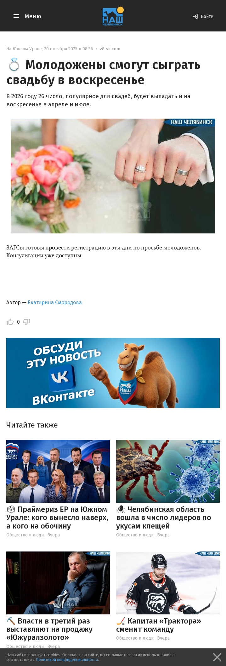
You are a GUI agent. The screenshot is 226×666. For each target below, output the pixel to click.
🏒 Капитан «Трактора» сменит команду (158, 625)
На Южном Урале (24, 49)
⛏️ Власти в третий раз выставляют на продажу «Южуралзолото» (49, 629)
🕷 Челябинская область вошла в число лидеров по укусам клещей (163, 517)
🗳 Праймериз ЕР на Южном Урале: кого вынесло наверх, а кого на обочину (57, 517)
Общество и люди (25, 535)
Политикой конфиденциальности (67, 659)
